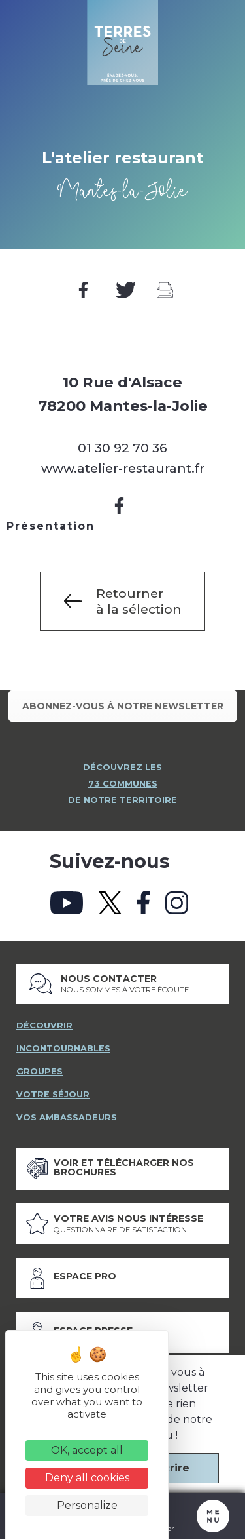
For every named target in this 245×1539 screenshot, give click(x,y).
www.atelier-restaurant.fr (122, 468)
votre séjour (53, 1094)
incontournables (63, 1048)
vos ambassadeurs (66, 1117)
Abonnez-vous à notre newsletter (122, 706)
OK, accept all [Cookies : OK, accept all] (87, 1450)
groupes (39, 1071)
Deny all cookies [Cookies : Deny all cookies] (87, 1477)
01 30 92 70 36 (122, 448)
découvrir (44, 1025)
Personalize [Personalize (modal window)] (87, 1505)
